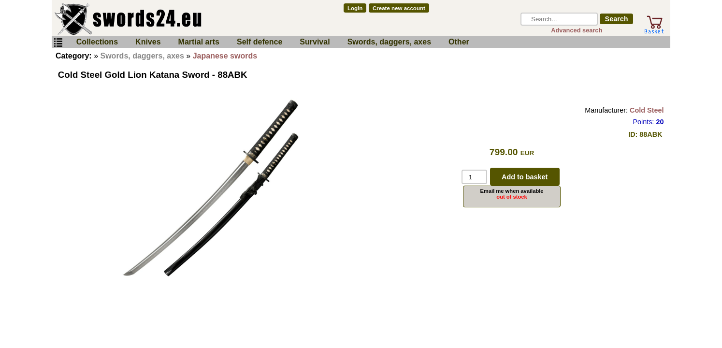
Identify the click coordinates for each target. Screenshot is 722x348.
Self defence (259, 42)
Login (354, 8)
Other (458, 42)
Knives (147, 42)
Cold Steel (647, 110)
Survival (315, 42)
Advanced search (576, 30)
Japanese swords (225, 56)
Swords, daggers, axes (389, 42)
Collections (97, 42)
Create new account (399, 8)
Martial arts (198, 42)
